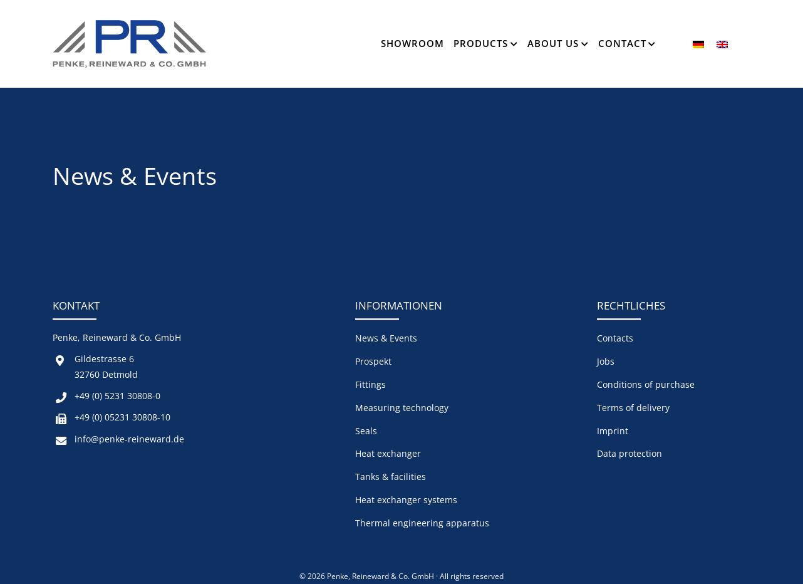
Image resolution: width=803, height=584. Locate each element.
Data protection (629, 453)
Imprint (612, 431)
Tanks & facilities (390, 476)
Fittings (370, 384)
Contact (622, 43)
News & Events (386, 338)
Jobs (605, 361)
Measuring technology (401, 408)
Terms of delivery (633, 408)
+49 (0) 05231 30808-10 (122, 417)
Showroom (412, 43)
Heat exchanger (388, 453)
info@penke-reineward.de (129, 439)
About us (553, 43)
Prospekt (373, 361)
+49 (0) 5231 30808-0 (117, 396)
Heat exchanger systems (406, 500)
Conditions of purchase (646, 384)
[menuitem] (698, 43)
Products (480, 43)
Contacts (615, 338)
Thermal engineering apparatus (422, 523)
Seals (366, 431)
